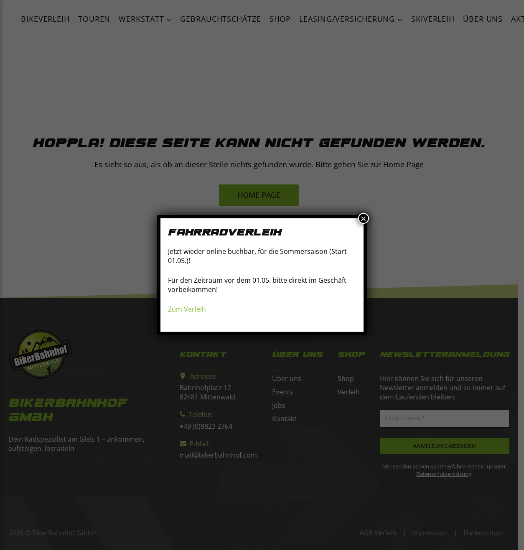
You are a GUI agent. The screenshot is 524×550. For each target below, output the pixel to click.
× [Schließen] (363, 218)
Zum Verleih (187, 309)
